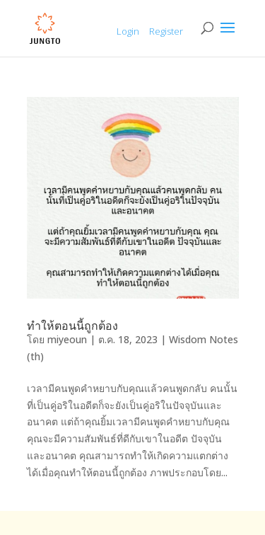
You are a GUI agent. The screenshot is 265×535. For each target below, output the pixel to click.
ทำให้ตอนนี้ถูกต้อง (72, 325)
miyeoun (67, 339)
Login (128, 31)
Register (166, 31)
